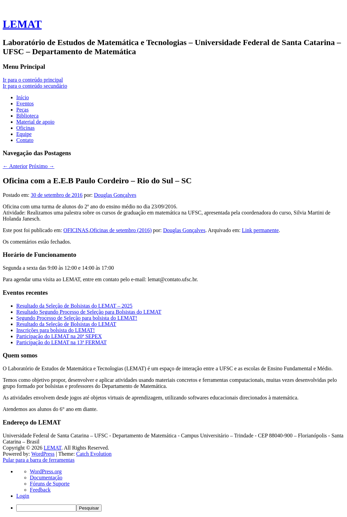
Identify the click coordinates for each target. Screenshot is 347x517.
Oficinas (25, 128)
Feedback (40, 490)
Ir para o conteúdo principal (33, 80)
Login (22, 496)
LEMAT (22, 24)
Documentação (46, 477)
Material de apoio (35, 122)
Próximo (41, 166)
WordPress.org (46, 471)
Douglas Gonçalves (115, 195)
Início (22, 97)
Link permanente (260, 230)
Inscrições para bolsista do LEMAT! (55, 330)
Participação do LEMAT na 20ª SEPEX (59, 336)
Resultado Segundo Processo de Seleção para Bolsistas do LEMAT (88, 312)
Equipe (24, 134)
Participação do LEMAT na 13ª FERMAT (61, 342)
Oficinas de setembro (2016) (121, 230)
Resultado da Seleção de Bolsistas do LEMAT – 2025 (74, 306)
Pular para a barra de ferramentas (39, 460)
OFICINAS (75, 230)
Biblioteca (27, 116)
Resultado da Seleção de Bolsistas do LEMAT (66, 324)
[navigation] (173, 490)
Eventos (25, 103)
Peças (22, 109)
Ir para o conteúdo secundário (35, 86)
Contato (25, 140)
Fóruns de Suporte (49, 484)
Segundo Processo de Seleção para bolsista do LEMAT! (76, 318)
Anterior (15, 166)
